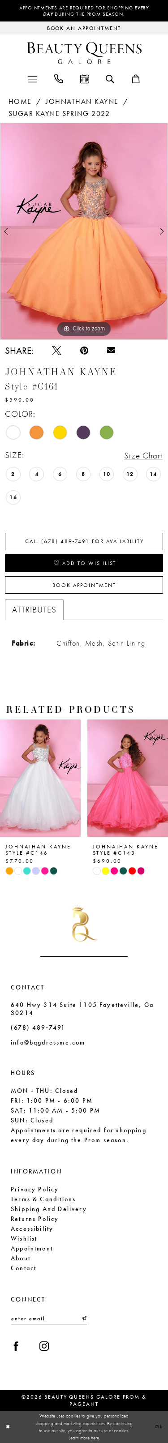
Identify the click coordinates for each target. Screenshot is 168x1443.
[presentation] (40, 778)
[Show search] (110, 78)
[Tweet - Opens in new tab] (57, 350)
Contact (23, 1268)
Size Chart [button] (143, 455)
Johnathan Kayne (82, 101)
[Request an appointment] (84, 27)
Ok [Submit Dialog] (159, 1426)
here (95, 1437)
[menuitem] (32, 78)
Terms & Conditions (43, 1199)
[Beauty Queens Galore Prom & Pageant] (84, 53)
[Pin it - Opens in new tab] (84, 350)
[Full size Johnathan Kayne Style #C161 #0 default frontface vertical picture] (84, 231)
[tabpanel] (84, 231)
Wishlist (24, 1238)
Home (20, 101)
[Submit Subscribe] (83, 1318)
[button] (32, 78)
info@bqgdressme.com (48, 1042)
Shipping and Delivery (49, 1209)
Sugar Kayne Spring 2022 (59, 113)
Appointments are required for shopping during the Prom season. (84, 10)
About (20, 1258)
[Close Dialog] (8, 1426)
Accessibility (32, 1229)
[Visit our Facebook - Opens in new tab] (16, 1346)
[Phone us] (59, 78)
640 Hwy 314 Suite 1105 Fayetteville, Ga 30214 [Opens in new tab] (82, 1009)
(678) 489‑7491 (38, 1027)
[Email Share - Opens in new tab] (111, 350)
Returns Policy (35, 1219)
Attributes (34, 609)
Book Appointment (84, 585)
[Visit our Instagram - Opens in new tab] (44, 1346)
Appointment (32, 1248)
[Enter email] (49, 1318)
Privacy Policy (35, 1189)
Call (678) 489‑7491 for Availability (84, 541)
